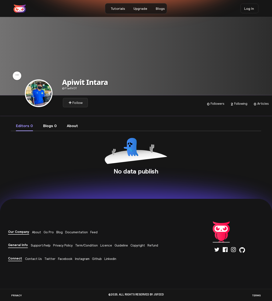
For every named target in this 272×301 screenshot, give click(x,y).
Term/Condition (86, 245)
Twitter (49, 259)
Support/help (41, 245)
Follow (75, 103)
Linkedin (110, 259)
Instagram (82, 259)
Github (97, 259)
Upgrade (140, 8)
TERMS (256, 295)
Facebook (65, 259)
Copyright (137, 245)
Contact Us (33, 259)
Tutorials (118, 8)
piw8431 (69, 88)
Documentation (76, 232)
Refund (152, 245)
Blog (59, 232)
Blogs (160, 8)
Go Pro (49, 232)
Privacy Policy (63, 245)
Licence (106, 245)
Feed (94, 232)
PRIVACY (16, 295)
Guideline (121, 245)
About (36, 232)
